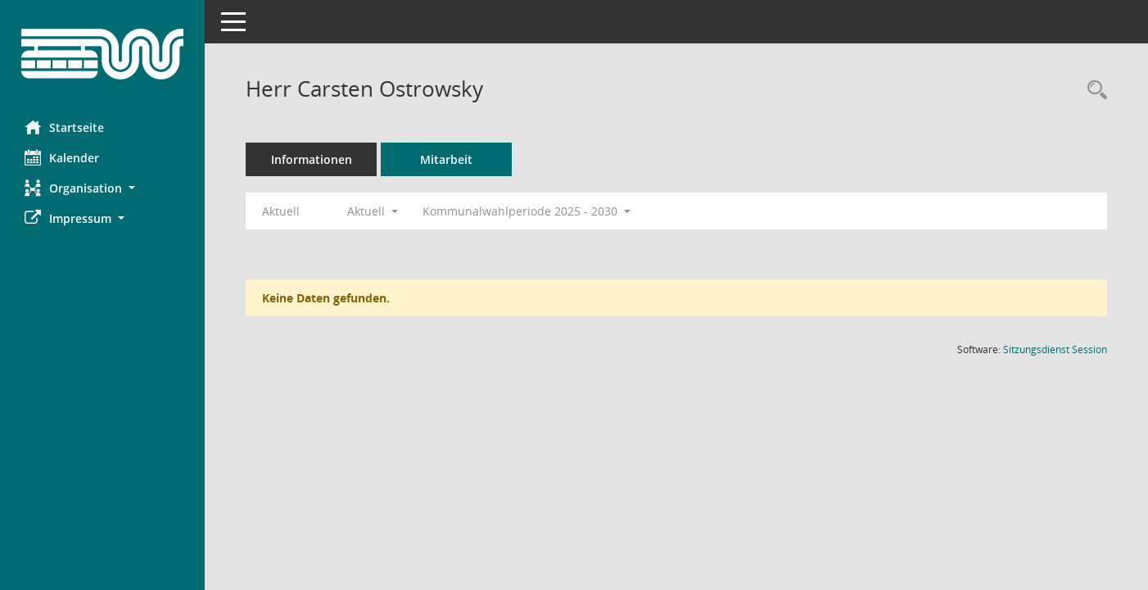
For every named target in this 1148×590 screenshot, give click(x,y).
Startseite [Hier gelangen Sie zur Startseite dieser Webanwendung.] (64, 127)
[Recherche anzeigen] (1093, 90)
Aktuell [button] (372, 211)
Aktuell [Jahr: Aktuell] (281, 211)
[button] (102, 188)
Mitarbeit (446, 159)
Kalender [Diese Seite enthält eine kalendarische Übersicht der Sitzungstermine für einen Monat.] (62, 157)
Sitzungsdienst (1055, 349)
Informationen (311, 159)
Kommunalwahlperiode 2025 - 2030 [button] (526, 211)
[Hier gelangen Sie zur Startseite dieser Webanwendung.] (102, 54)
